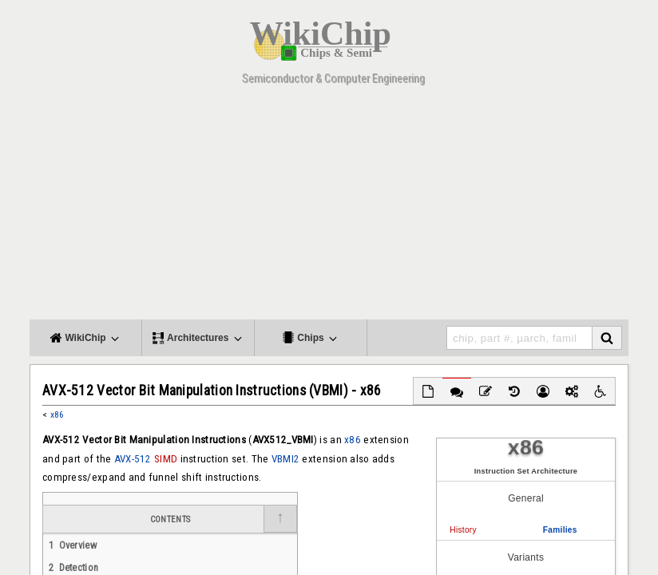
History (463, 529)
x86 (57, 414)
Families (560, 529)
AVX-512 (133, 459)
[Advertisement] (329, 207)
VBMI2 (285, 459)
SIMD (165, 459)
